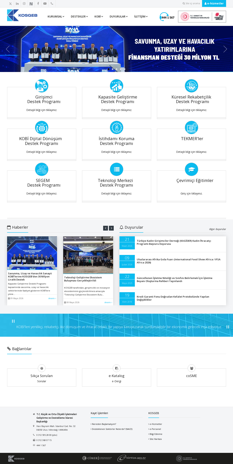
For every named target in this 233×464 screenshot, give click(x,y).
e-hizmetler (214, 3)
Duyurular (117, 16)
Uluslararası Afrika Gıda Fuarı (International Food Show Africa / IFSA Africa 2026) (179, 261)
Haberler (17, 227)
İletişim (139, 16)
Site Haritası (156, 439)
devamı (52, 298)
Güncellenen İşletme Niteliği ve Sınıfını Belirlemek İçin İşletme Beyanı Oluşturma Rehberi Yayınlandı (174, 279)
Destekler (78, 16)
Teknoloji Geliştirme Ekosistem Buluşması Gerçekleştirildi (83, 279)
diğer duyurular (217, 229)
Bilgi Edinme (156, 434)
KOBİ (98, 16)
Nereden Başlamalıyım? (104, 424)
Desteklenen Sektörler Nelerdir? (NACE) (112, 429)
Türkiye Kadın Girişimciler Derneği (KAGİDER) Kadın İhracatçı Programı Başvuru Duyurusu (174, 242)
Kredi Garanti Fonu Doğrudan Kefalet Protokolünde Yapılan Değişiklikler (173, 298)
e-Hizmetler (156, 424)
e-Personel (155, 429)
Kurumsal (55, 16)
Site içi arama (191, 3)
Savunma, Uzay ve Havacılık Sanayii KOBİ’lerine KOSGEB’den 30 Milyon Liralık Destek (30, 276)
